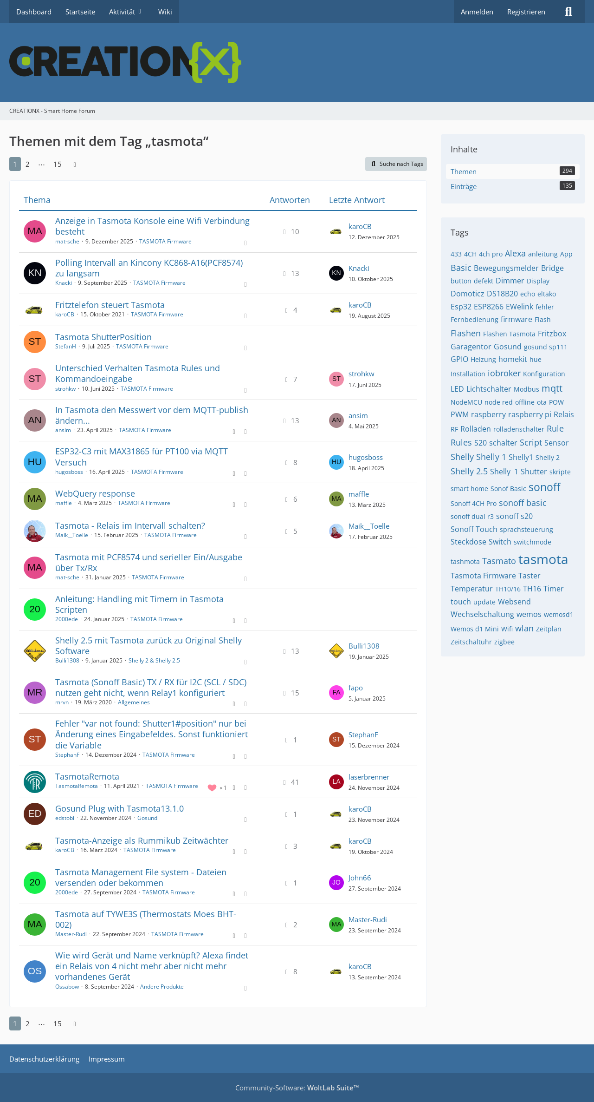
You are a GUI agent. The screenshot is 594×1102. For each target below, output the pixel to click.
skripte (560, 471)
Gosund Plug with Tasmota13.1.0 (119, 808)
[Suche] (568, 11)
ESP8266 (489, 307)
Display (538, 280)
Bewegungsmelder (506, 268)
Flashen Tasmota (509, 333)
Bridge (552, 268)
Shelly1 (521, 457)
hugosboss (69, 472)
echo (527, 293)
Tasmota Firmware (483, 576)
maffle (63, 503)
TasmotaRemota (87, 776)
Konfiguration (544, 373)
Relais (564, 414)
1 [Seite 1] (15, 164)
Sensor (556, 443)
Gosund (147, 818)
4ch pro (491, 253)
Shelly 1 (491, 456)
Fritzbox (552, 333)
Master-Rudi (71, 934)
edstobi (64, 818)
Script (531, 442)
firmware (516, 319)
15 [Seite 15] (57, 164)
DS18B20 (502, 294)
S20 (480, 443)
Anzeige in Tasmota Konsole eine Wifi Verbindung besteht (152, 226)
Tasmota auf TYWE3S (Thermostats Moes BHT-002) (145, 919)
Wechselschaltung (482, 614)
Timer (553, 589)
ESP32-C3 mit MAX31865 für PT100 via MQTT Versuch (141, 456)
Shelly (462, 456)
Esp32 (461, 307)
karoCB (360, 226)
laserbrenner (369, 776)
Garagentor (471, 346)
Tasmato (499, 560)
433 (456, 253)
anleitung (543, 253)
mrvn (62, 702)
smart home (469, 488)
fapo (356, 687)
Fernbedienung (474, 319)
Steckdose (468, 542)
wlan (524, 628)
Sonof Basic (508, 488)
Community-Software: (297, 1087)
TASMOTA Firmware (165, 241)
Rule (555, 428)
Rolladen (475, 429)
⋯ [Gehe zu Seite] (41, 164)
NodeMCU (466, 402)
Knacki (63, 283)
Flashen (466, 333)
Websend (514, 602)
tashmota (465, 561)
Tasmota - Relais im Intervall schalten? (130, 525)
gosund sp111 (546, 346)
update (484, 601)
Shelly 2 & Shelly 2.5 (154, 660)
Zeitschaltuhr (471, 641)
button (461, 280)
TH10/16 (508, 588)
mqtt (552, 388)
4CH (470, 253)
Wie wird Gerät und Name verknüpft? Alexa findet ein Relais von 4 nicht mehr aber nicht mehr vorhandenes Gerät (151, 966)
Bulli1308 (67, 660)
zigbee (504, 641)
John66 (360, 877)
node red (498, 402)
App (566, 253)
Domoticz (467, 294)
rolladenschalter (518, 429)
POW (556, 402)
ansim (63, 430)
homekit (512, 359)
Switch (500, 542)
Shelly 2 (548, 457)
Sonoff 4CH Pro (474, 503)
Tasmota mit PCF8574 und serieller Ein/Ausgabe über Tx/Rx (148, 562)
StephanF (67, 755)
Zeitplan (549, 628)
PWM (460, 414)
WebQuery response (95, 493)
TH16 (532, 589)
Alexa (515, 253)
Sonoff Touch (474, 529)
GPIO (459, 359)
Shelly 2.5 (469, 471)
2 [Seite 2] (28, 164)
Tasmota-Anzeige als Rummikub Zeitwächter (141, 840)
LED (457, 389)
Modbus (526, 389)
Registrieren (526, 11)
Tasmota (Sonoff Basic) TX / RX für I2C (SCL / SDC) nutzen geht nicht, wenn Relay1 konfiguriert (150, 687)
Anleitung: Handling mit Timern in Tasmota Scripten (139, 604)
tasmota (543, 559)
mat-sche (67, 241)
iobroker (504, 373)
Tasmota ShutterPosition (103, 336)
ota (542, 402)
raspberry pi (529, 414)
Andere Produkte (162, 986)
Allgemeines (134, 702)
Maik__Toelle (71, 535)
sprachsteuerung (526, 529)
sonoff (544, 486)
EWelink (519, 307)
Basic (461, 267)
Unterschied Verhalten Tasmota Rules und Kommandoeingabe (137, 373)
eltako (546, 293)
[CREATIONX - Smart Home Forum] (297, 62)
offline (525, 402)
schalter (503, 443)
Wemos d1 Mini (475, 628)
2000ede (66, 619)
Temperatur (472, 589)
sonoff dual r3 (472, 516)
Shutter (534, 471)
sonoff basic (523, 502)
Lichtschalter (488, 389)
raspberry (488, 414)
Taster (529, 576)
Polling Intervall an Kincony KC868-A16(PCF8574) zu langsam (149, 268)
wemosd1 (559, 614)
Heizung (483, 359)
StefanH (65, 346)
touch (461, 602)
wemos (529, 614)
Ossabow (67, 986)
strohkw (65, 389)
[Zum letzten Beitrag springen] (336, 231)
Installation (468, 373)
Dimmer (510, 281)
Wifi (507, 628)
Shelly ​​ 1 (504, 471)
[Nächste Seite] (74, 164)
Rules (461, 442)
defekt (483, 280)
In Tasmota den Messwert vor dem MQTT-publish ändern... (151, 415)
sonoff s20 (514, 516)
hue (535, 359)
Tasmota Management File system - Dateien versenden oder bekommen (140, 877)
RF (454, 429)
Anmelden (477, 11)
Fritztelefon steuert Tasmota (110, 304)
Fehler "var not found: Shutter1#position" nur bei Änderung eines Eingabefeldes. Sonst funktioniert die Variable (151, 734)
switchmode (532, 542)
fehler (545, 306)
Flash (543, 319)
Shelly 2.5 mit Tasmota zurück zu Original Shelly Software (148, 645)
